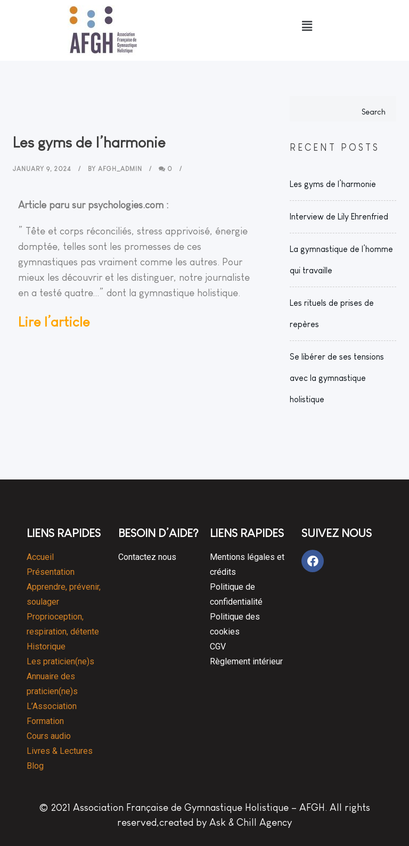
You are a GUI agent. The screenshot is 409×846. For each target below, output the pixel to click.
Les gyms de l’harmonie (333, 184)
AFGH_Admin (120, 169)
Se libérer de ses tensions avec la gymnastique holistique (337, 378)
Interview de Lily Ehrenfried (339, 216)
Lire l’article (54, 322)
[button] (307, 26)
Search (374, 111)
